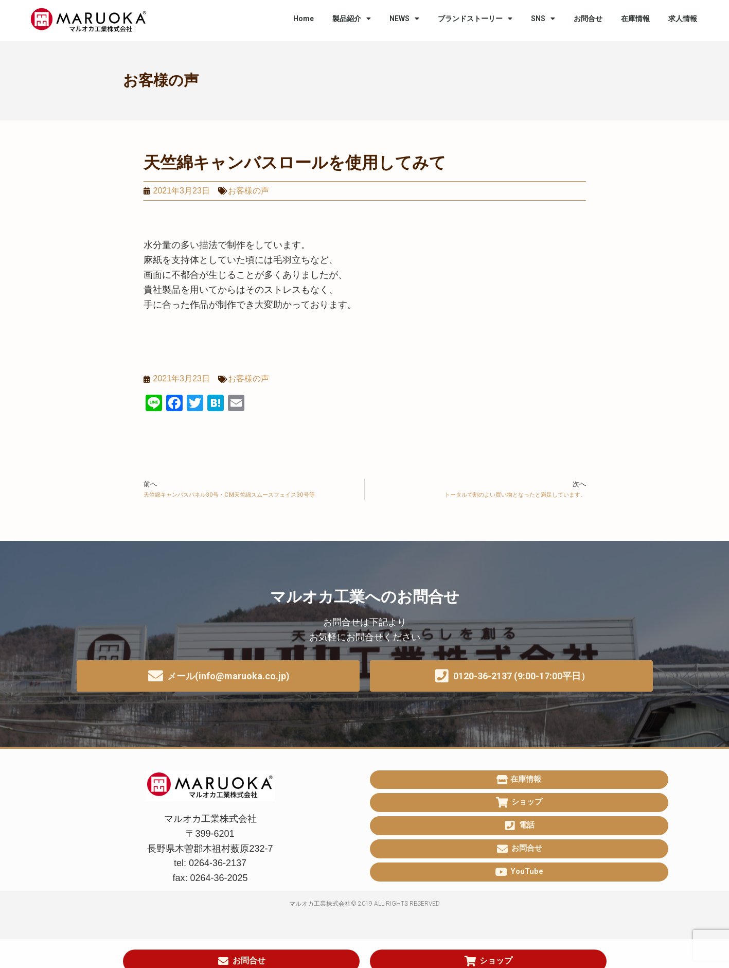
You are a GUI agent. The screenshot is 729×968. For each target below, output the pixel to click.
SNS (543, 18)
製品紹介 (351, 18)
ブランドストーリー (475, 18)
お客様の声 (161, 80)
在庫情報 (635, 18)
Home (303, 18)
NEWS (404, 18)
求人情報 (682, 18)
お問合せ (588, 18)
